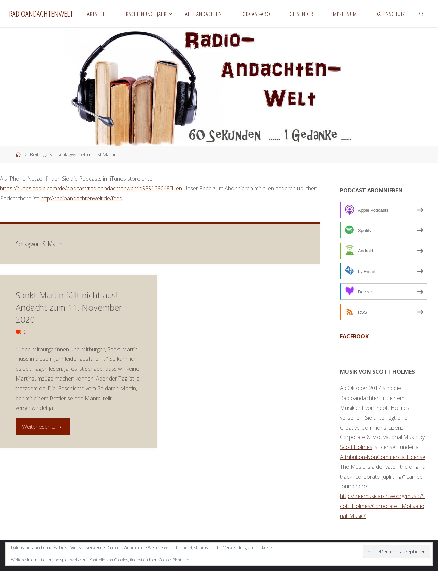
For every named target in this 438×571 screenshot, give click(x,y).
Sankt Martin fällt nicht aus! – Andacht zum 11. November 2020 (70, 307)
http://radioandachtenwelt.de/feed (81, 198)
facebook (354, 336)
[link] (421, 13)
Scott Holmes (356, 447)
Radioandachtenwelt (41, 13)
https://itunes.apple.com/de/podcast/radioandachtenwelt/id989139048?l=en (91, 188)
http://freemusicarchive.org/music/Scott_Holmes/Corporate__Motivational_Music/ (382, 506)
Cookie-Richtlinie (174, 560)
